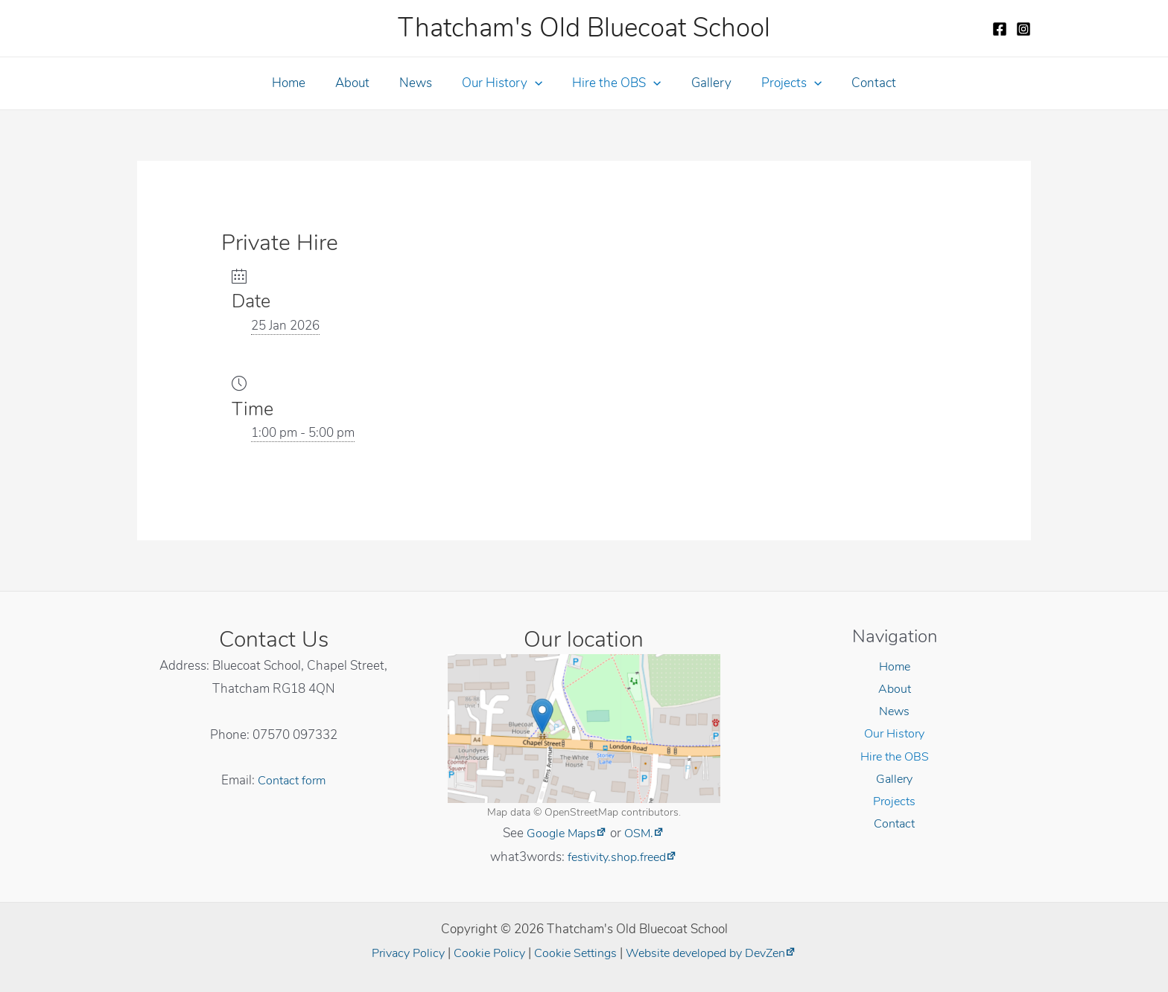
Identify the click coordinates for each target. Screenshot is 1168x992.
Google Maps (560, 833)
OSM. (641, 833)
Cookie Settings (573, 952)
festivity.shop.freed (617, 856)
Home (304, 83)
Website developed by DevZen (712, 952)
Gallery (705, 83)
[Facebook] (999, 29)
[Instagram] (1023, 29)
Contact (858, 83)
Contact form (292, 780)
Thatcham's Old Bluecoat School (584, 27)
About (363, 83)
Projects (780, 83)
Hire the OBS (614, 83)
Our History (504, 83)
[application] (537, 83)
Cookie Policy (482, 952)
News (422, 83)
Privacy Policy (397, 952)
